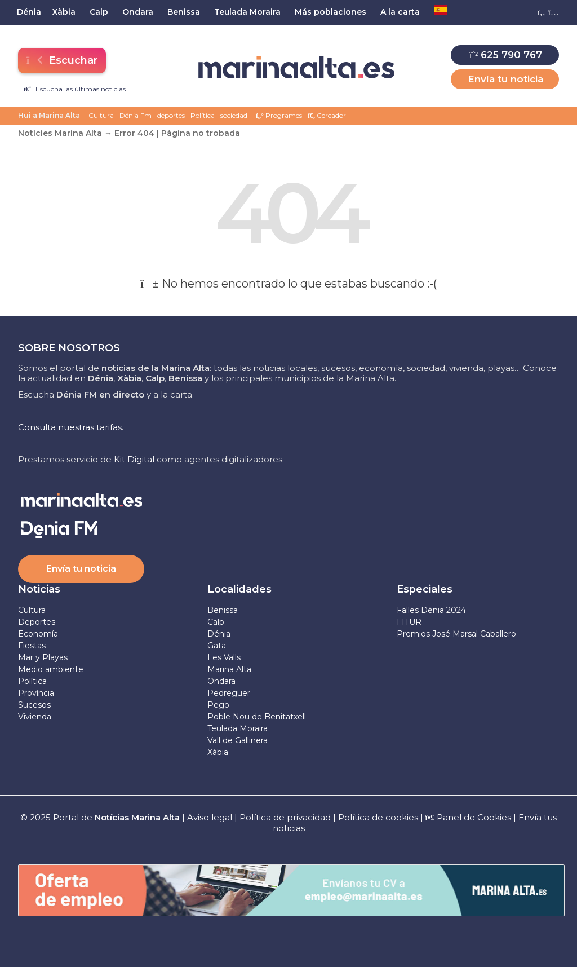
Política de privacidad (286, 817)
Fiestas (32, 646)
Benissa (222, 610)
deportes (171, 115)
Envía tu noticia (505, 79)
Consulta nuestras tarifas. (70, 427)
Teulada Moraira (237, 728)
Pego (218, 705)
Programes (279, 115)
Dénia (218, 634)
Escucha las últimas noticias (75, 89)
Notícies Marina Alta (60, 133)
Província (36, 693)
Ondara (221, 681)
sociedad (233, 115)
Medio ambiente (50, 669)
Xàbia (217, 752)
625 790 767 (505, 54)
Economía (38, 634)
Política (202, 115)
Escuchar (61, 60)
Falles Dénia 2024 (431, 610)
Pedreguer (228, 693)
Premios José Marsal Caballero (456, 634)
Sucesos (34, 705)
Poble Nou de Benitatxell (256, 717)
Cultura (101, 115)
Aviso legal (209, 817)
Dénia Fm (135, 115)
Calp (215, 622)
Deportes (36, 622)
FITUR (409, 622)
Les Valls (224, 657)
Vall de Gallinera (237, 740)
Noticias (39, 589)
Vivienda (34, 717)
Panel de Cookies (468, 817)
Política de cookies (378, 817)
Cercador (327, 115)
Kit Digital (134, 459)
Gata (216, 646)
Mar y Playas (43, 657)
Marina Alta (229, 669)
